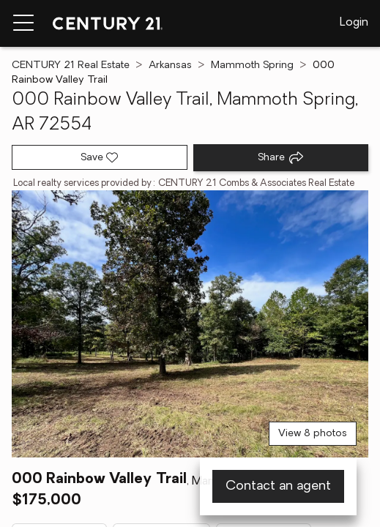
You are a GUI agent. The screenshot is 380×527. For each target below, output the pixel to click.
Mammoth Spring (252, 65)
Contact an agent (278, 486)
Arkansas (170, 65)
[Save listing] (99, 157)
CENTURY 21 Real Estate (71, 65)
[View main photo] (190, 323)
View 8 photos (312, 433)
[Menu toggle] (23, 23)
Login (354, 23)
